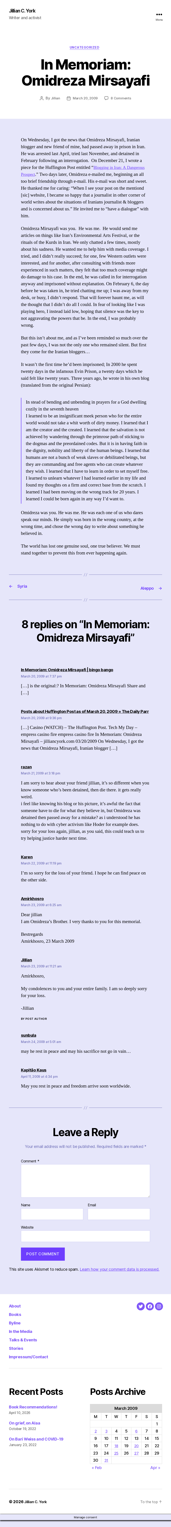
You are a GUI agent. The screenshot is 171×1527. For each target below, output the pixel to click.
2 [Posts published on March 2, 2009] (95, 1438)
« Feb (97, 1474)
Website (27, 1234)
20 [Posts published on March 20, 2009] (136, 1452)
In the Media (24, 1338)
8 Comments (121, 100)
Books (17, 1321)
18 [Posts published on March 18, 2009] (116, 1452)
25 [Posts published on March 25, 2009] (116, 1460)
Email (92, 1212)
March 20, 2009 (85, 100)
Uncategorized (85, 49)
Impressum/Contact (34, 1363)
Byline (16, 1329)
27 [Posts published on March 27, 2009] (136, 1460)
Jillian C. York (24, 11)
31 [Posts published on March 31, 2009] (106, 1467)
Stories (18, 1355)
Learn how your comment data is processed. (119, 1276)
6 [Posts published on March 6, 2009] (136, 1438)
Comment (30, 1168)
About (16, 1312)
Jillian (54, 100)
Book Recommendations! (33, 1414)
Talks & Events (27, 1346)
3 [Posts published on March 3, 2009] (106, 1438)
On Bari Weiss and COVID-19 (36, 1446)
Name (25, 1212)
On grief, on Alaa (24, 1430)
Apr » (155, 1474)
